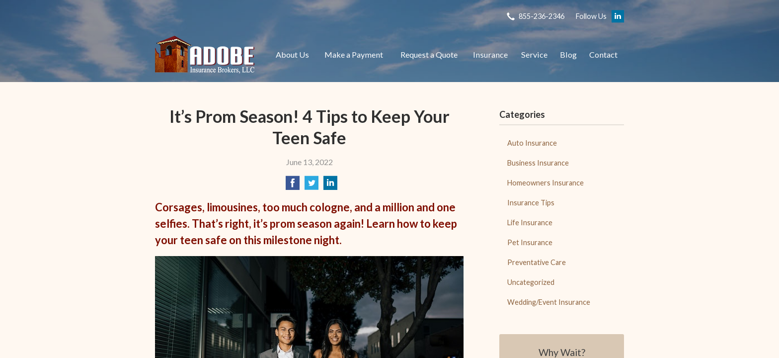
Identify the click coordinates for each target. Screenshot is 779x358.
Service (534, 54)
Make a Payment (353, 54)
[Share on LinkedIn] (330, 185)
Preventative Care (536, 262)
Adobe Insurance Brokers (204, 55)
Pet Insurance (529, 242)
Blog (568, 54)
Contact (603, 54)
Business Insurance (538, 163)
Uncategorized (530, 282)
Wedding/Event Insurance (548, 302)
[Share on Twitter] (311, 185)
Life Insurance (529, 222)
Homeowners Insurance (545, 183)
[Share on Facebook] (293, 185)
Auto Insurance (532, 143)
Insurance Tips (530, 202)
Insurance (490, 54)
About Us (292, 54)
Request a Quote (429, 54)
